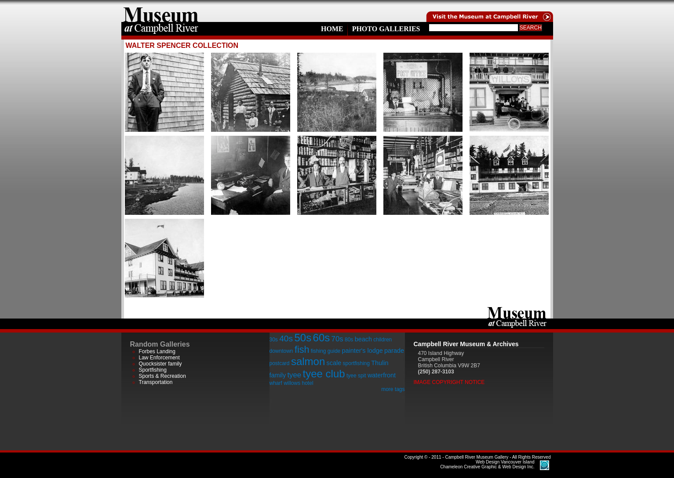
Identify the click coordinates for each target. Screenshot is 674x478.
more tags (392, 389)
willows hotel (298, 383)
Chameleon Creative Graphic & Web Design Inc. (487, 464)
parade (394, 350)
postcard (280, 363)
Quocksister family (160, 364)
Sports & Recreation (162, 376)
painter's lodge (362, 350)
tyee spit (356, 376)
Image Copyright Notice (449, 382)
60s (321, 338)
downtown (281, 351)
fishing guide (325, 351)
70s (337, 339)
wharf (276, 383)
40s (286, 338)
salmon (308, 361)
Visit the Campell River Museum (489, 11)
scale (334, 362)
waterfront (382, 375)
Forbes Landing (157, 351)
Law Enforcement (159, 358)
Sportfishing (153, 370)
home (160, 11)
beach (363, 339)
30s (274, 340)
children (382, 340)
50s (302, 338)
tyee (294, 375)
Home (332, 29)
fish (302, 349)
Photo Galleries (386, 29)
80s (349, 340)
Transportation (156, 382)
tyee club (324, 374)
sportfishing (356, 363)
